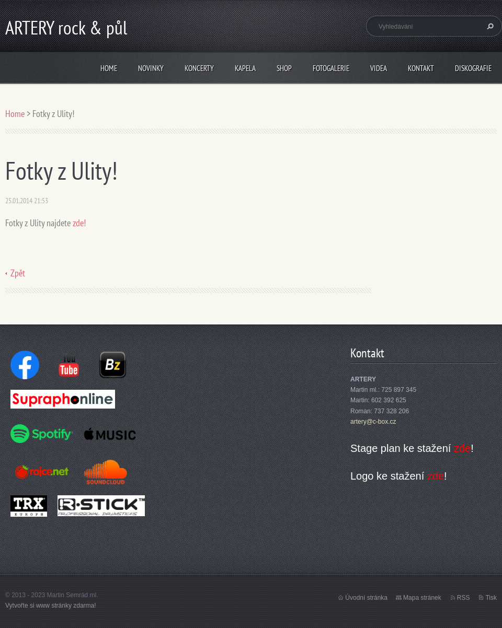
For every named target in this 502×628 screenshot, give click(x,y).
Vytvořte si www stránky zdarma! (50, 605)
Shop (284, 68)
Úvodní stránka (366, 597)
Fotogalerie (331, 68)
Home (108, 68)
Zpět (17, 273)
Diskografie (473, 68)
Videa (378, 68)
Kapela (245, 68)
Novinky (151, 68)
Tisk (491, 597)
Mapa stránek (422, 597)
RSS (463, 597)
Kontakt (421, 68)
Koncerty (199, 68)
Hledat (489, 26)
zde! (79, 223)
